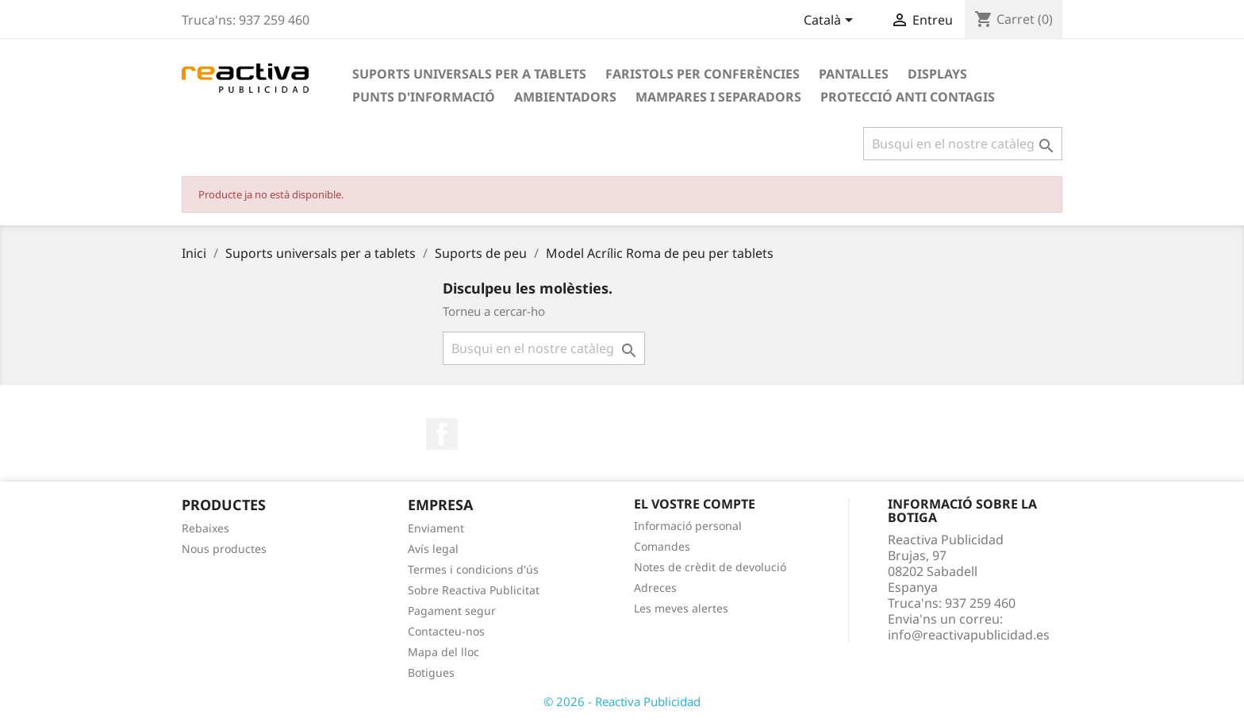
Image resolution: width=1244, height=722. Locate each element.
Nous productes (224, 548)
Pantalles (854, 74)
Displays (937, 74)
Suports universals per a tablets (469, 74)
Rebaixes (205, 528)
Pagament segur (452, 610)
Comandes (662, 546)
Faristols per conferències (702, 74)
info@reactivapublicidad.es (969, 634)
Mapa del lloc (443, 651)
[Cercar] (962, 143)
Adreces (655, 587)
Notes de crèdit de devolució (710, 566)
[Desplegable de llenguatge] (831, 21)
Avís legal (433, 548)
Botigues (431, 672)
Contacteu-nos (446, 631)
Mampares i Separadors (718, 97)
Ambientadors (565, 97)
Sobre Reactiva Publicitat (473, 589)
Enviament (436, 528)
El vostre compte (694, 504)
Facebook (442, 434)
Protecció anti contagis (907, 97)
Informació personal (688, 525)
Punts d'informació (423, 97)
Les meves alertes (681, 608)
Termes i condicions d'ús (473, 569)
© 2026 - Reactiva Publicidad (622, 701)
